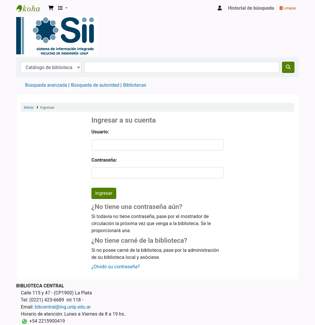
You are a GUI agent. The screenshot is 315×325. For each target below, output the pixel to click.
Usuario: (100, 132)
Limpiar (287, 8)
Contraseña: (104, 160)
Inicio (29, 107)
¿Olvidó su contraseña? (115, 266)
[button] (51, 8)
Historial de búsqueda (251, 8)
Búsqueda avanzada (46, 85)
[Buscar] (288, 67)
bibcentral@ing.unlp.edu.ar (63, 307)
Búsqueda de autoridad (95, 85)
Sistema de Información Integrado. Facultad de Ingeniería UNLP (31, 8)
